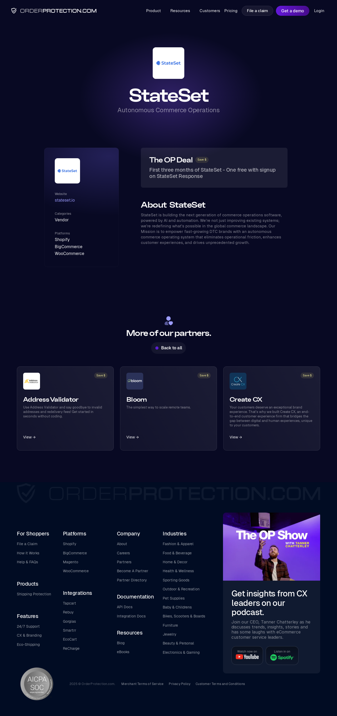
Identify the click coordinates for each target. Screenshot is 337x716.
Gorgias (69, 621)
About (122, 544)
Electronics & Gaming (181, 652)
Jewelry (169, 634)
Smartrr (69, 630)
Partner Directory (132, 580)
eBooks (123, 652)
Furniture (170, 625)
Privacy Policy (179, 684)
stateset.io (65, 200)
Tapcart (69, 603)
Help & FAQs (27, 562)
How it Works (28, 553)
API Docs (124, 607)
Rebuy (68, 612)
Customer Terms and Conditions (220, 684)
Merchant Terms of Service (142, 684)
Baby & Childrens (177, 607)
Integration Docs (131, 616)
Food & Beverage (177, 553)
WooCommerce (76, 571)
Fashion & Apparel (178, 544)
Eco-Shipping (28, 644)
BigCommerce (75, 553)
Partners (124, 562)
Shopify (69, 544)
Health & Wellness (178, 571)
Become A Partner (132, 571)
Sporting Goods (176, 580)
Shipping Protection (34, 594)
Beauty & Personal (178, 643)
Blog (121, 643)
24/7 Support (28, 626)
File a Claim (27, 544)
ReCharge (71, 648)
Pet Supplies (174, 598)
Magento (70, 562)
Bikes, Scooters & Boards (184, 616)
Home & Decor (175, 562)
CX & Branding (29, 635)
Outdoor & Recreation (181, 589)
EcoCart (70, 639)
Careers (123, 553)
